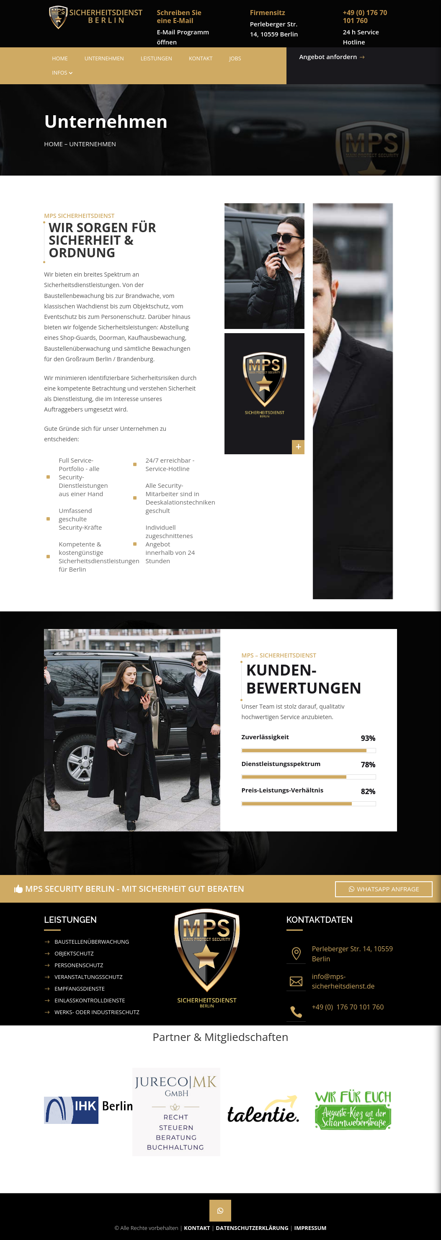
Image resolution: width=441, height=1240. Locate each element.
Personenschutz (78, 965)
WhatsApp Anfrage (388, 889)
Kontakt (201, 58)
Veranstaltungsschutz (88, 977)
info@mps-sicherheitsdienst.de (343, 981)
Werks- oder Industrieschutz (96, 1012)
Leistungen (156, 58)
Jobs (235, 58)
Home (59, 58)
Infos (59, 72)
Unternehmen (104, 58)
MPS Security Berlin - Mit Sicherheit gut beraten (134, 888)
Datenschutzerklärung (252, 1228)
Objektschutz (73, 953)
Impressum (310, 1228)
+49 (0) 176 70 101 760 (348, 1007)
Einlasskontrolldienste (89, 1000)
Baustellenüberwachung (91, 941)
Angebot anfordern (295, 56)
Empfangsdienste (79, 988)
